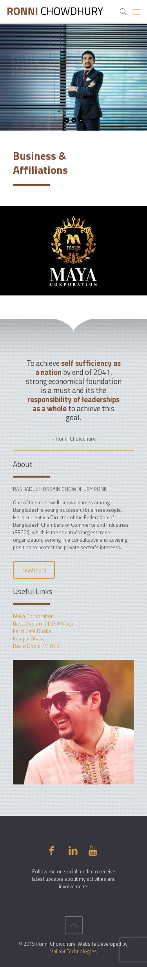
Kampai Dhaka (29, 638)
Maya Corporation (33, 616)
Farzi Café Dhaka (32, 631)
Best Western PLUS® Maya (43, 623)
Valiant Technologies (73, 951)
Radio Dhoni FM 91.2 (36, 646)
